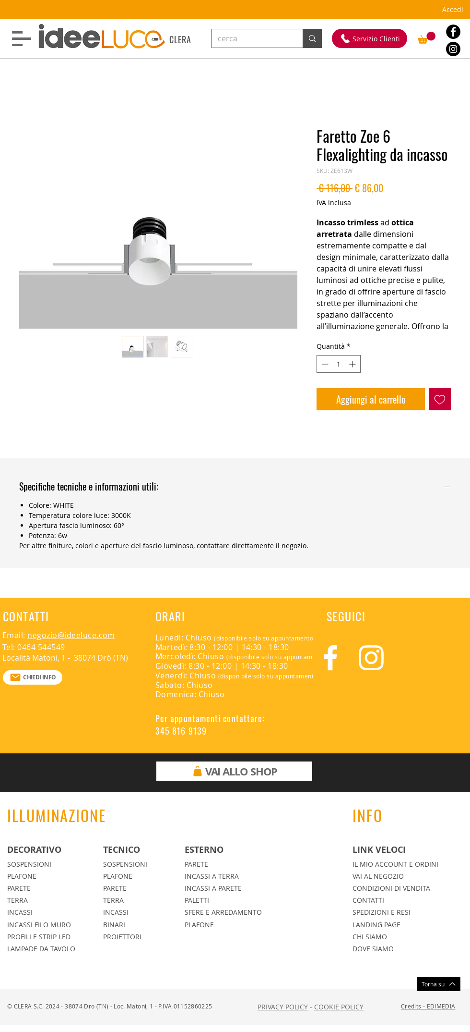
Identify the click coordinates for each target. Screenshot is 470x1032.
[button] (21, 38)
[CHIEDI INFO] (32, 677)
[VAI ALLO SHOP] (234, 771)
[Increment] (353, 364)
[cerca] (250, 38)
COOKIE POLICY (339, 1006)
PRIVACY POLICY (283, 1006)
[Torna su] (438, 984)
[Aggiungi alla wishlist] (440, 399)
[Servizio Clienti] (369, 38)
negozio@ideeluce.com (71, 635)
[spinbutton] (338, 364)
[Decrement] (324, 364)
